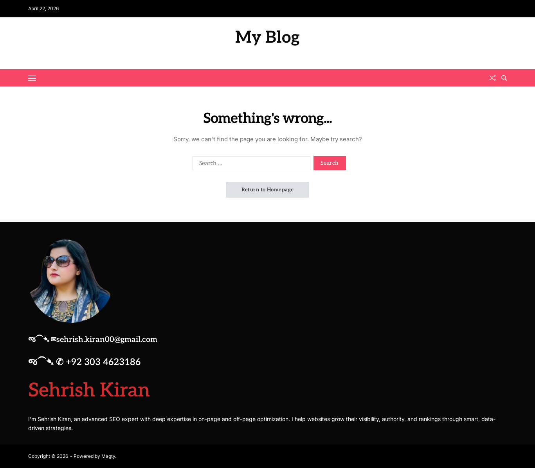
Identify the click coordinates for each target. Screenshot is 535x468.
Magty (108, 456)
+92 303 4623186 (103, 362)
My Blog (267, 37)
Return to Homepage (267, 190)
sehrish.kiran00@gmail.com (106, 339)
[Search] (504, 78)
